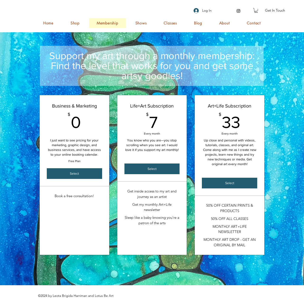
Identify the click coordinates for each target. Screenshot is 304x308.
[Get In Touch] (275, 10)
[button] (256, 10)
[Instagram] (238, 11)
